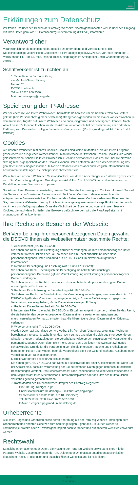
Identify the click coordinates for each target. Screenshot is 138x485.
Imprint (69, 477)
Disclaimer (69, 481)
